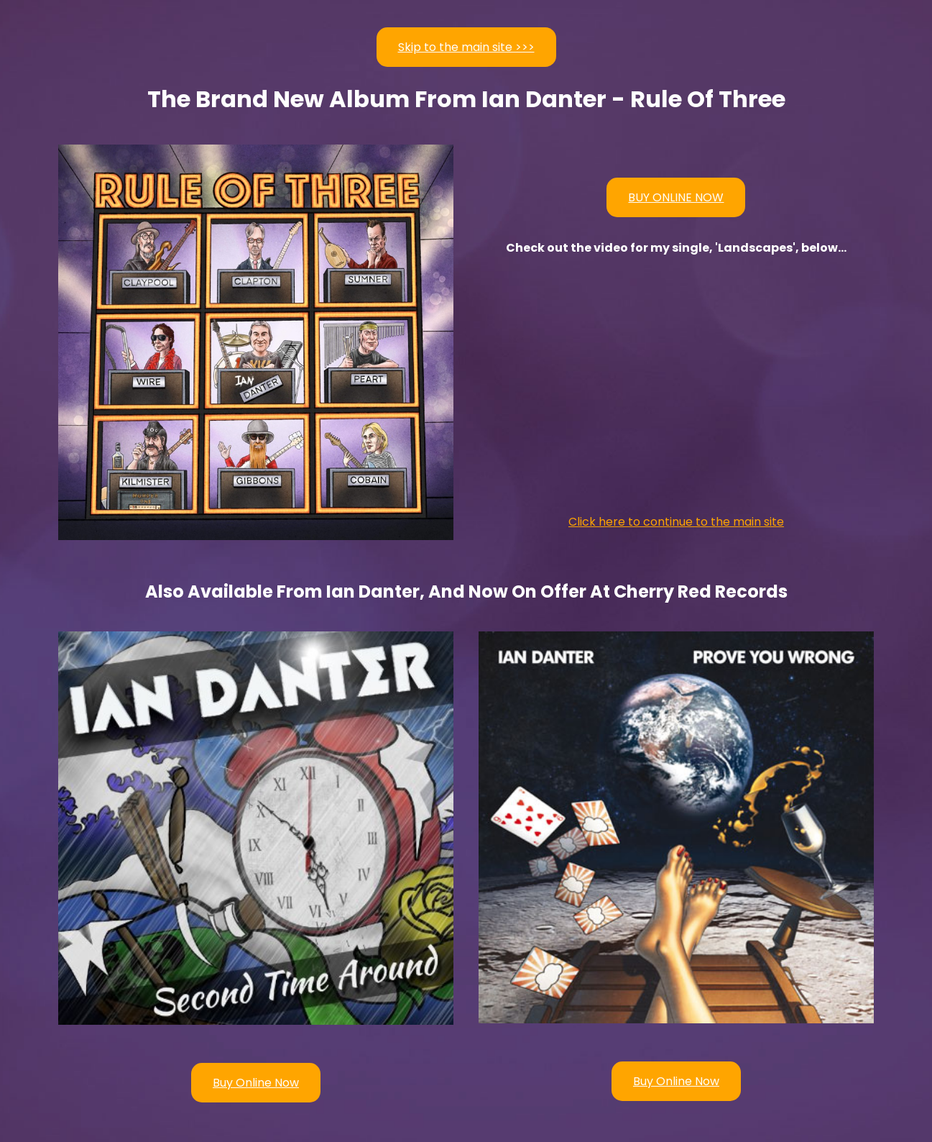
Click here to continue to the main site (676, 521)
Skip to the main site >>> (466, 47)
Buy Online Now (256, 1082)
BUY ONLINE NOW (676, 197)
